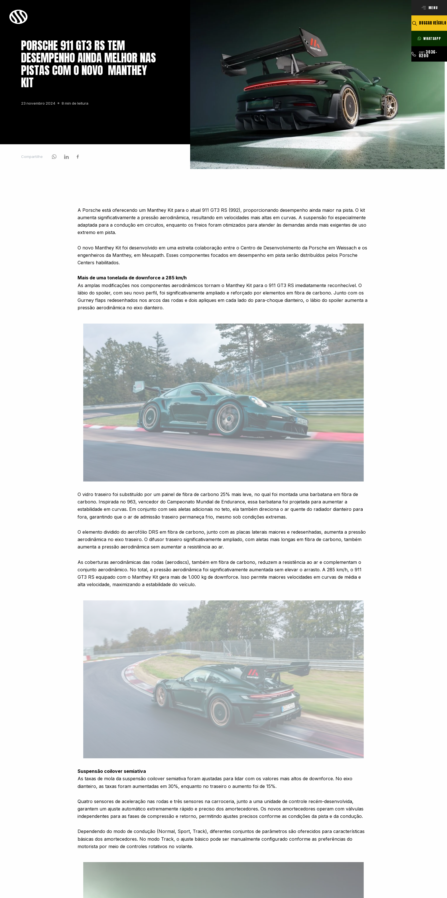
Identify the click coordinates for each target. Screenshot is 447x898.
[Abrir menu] (429, 7)
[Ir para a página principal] (18, 17)
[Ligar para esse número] (429, 54)
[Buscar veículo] (429, 23)
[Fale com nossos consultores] (429, 38)
